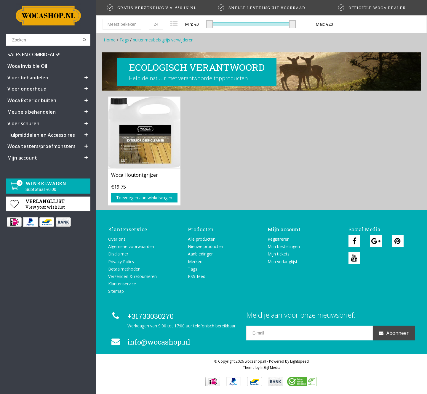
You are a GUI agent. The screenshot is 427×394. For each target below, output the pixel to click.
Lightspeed (299, 361)
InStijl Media (270, 367)
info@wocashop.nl (150, 342)
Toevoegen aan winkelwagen (144, 197)
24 (155, 24)
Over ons (117, 239)
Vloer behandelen (27, 77)
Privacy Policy (121, 261)
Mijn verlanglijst (283, 261)
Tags (124, 40)
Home (110, 40)
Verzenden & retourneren (132, 276)
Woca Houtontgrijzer (134, 175)
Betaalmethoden (124, 269)
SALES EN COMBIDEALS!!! (34, 54)
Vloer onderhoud (27, 89)
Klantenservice (122, 284)
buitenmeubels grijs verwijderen (163, 40)
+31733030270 (142, 316)
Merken (195, 261)
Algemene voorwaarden (131, 246)
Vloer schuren (23, 123)
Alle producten (201, 239)
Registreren (279, 239)
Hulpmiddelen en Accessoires (41, 135)
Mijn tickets (279, 254)
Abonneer (394, 333)
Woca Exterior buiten (31, 100)
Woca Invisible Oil (27, 66)
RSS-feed (196, 276)
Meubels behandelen (31, 112)
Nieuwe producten (205, 246)
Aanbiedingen (201, 254)
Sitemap (116, 291)
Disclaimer (118, 254)
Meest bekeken (122, 24)
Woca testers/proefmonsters (41, 146)
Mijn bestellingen (284, 246)
